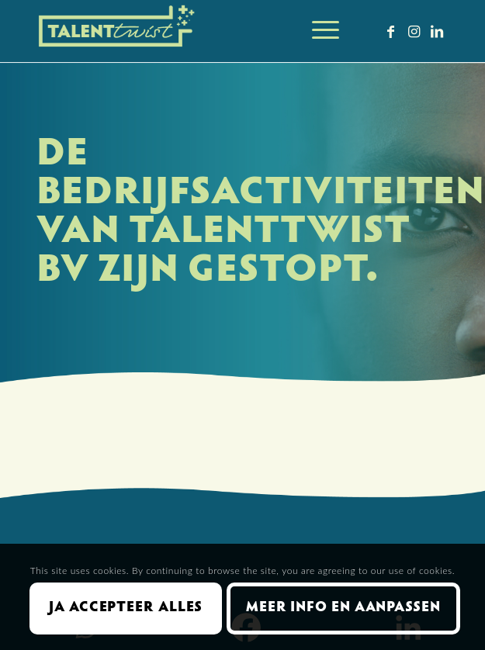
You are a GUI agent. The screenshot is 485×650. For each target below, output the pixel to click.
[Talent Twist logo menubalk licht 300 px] (201, 31)
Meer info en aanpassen (343, 608)
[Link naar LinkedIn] (437, 31)
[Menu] (317, 31)
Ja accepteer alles (126, 608)
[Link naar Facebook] (390, 31)
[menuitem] (317, 31)
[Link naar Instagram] (413, 31)
